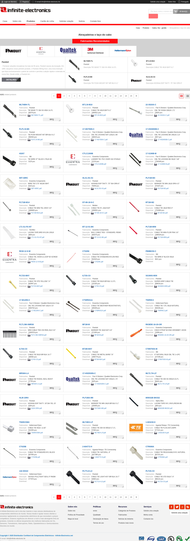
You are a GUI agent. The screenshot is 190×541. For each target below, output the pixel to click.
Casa (5, 16)
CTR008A (150, 442)
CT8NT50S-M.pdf (164, 355)
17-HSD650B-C (152, 124)
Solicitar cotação (66, 16)
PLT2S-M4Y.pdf (36, 281)
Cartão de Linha (47, 16)
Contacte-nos (148, 514)
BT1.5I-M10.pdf (100, 110)
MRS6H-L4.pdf (36, 379)
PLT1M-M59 (151, 222)
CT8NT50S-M (151, 344)
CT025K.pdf (98, 257)
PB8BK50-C (151, 246)
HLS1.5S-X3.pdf (100, 184)
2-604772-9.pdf (99, 452)
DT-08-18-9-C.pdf (100, 208)
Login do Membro (10, 2)
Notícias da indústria (125, 514)
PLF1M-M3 (150, 173)
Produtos (31, 16)
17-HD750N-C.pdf (100, 135)
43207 (21, 149)
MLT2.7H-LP (151, 368)
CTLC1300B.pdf (100, 159)
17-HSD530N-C (89, 368)
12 (115, 91)
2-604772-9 (87, 442)
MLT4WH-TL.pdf (37, 110)
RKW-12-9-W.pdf (37, 257)
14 (126, 91)
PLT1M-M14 (24, 197)
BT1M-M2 (150, 197)
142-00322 (23, 466)
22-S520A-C (151, 100)
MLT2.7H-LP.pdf (163, 379)
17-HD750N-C (88, 124)
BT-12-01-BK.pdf (100, 233)
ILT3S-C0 (86, 271)
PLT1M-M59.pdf (163, 233)
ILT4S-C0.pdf (36, 355)
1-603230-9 (150, 417)
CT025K (85, 246)
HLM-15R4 (23, 393)
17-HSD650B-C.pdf (165, 135)
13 (121, 91)
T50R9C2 (150, 295)
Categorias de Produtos (126, 506)
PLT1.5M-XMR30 (26, 320)
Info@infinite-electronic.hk (16, 534)
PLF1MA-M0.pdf (100, 403)
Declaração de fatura (100, 514)
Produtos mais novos (126, 518)
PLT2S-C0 (150, 466)
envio (95, 506)
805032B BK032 (153, 393)
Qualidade (97, 510)
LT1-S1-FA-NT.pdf (37, 233)
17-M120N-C (24, 295)
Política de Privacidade (76, 510)
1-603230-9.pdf (163, 428)
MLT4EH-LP (87, 417)
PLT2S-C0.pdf (163, 477)
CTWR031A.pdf (100, 306)
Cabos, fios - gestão (159, 23)
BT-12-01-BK (88, 222)
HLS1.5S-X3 (150, 72)
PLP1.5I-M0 (88, 72)
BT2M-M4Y (87, 344)
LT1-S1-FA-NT (25, 222)
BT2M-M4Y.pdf (99, 355)
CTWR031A (87, 295)
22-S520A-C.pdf (163, 110)
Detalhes (11, 75)
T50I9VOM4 (24, 417)
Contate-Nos (95, 16)
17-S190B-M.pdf (164, 159)
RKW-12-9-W (25, 246)
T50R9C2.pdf (162, 306)
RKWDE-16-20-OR (154, 320)
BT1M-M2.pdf (163, 208)
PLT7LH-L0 (87, 466)
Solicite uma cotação (157, 2)
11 (110, 91)
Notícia (82, 16)
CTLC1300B (87, 149)
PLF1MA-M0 (87, 393)
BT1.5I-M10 (150, 56)
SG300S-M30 (151, 271)
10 (105, 91)
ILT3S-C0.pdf (99, 281)
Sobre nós (17, 16)
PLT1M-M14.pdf (37, 208)
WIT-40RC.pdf (36, 184)
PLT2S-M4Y (24, 271)
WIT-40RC (23, 173)
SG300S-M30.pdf (164, 281)
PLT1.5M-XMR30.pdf (38, 330)
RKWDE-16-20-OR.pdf (166, 330)
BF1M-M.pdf (98, 330)
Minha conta (148, 510)
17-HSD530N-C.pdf (101, 379)
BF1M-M (86, 320)
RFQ (52, 115)
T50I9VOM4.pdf (37, 428)
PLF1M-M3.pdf (163, 184)
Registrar (25, 2)
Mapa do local (73, 514)
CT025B (22, 442)
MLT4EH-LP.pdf (100, 428)
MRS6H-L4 (24, 368)
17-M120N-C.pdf (37, 306)
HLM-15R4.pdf (36, 403)
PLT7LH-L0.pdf (99, 477)
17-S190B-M (151, 149)
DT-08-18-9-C (88, 197)
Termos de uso (98, 518)
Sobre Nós (172, 2)
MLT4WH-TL (88, 56)
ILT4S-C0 (23, 344)
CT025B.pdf (35, 452)
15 (131, 91)
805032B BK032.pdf (165, 403)
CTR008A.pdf (163, 452)
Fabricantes (122, 510)
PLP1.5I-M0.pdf (36, 135)
